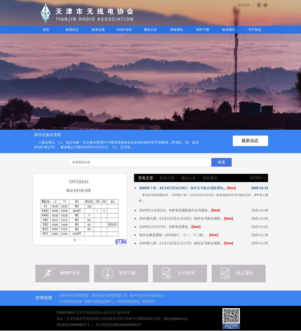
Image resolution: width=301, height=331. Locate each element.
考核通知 (209, 178)
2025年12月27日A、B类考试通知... (167, 227)
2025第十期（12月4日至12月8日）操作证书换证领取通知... (185, 188)
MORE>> (258, 178)
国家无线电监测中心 (99, 301)
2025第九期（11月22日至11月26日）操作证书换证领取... (183, 218)
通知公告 (188, 178)
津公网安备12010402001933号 (118, 325)
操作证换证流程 (47, 134)
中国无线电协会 (128, 301)
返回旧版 (244, 5)
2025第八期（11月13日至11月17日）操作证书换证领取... (183, 243)
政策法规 (166, 178)
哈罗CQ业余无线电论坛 (147, 295)
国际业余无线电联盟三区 (109, 295)
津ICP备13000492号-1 (72, 325)
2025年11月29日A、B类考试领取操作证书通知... (177, 210)
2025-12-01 (259, 227)
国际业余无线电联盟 (74, 295)
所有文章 (145, 178)
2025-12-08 (259, 210)
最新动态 (250, 140)
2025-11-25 (259, 243)
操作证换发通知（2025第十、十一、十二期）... (176, 235)
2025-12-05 (259, 218)
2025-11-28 (259, 235)
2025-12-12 (259, 188)
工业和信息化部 (70, 301)
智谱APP (148, 301)
